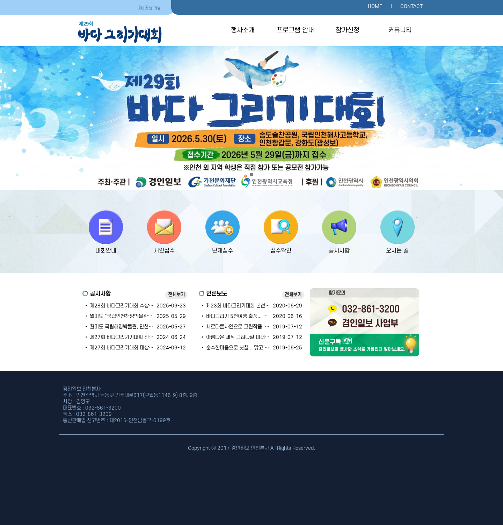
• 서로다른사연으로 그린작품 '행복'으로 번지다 (249, 327)
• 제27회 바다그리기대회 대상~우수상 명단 (130, 348)
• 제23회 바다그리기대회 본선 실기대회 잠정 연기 (253, 306)
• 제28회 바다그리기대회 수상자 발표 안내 (129, 306)
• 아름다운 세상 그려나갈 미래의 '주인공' (243, 337)
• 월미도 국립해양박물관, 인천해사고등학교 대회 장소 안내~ (147, 327)
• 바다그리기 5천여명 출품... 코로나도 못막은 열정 (253, 316)
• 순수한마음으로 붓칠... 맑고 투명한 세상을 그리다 (254, 348)
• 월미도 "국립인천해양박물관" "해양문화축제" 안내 (138, 316)
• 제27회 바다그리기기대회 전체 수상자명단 (130, 337)
